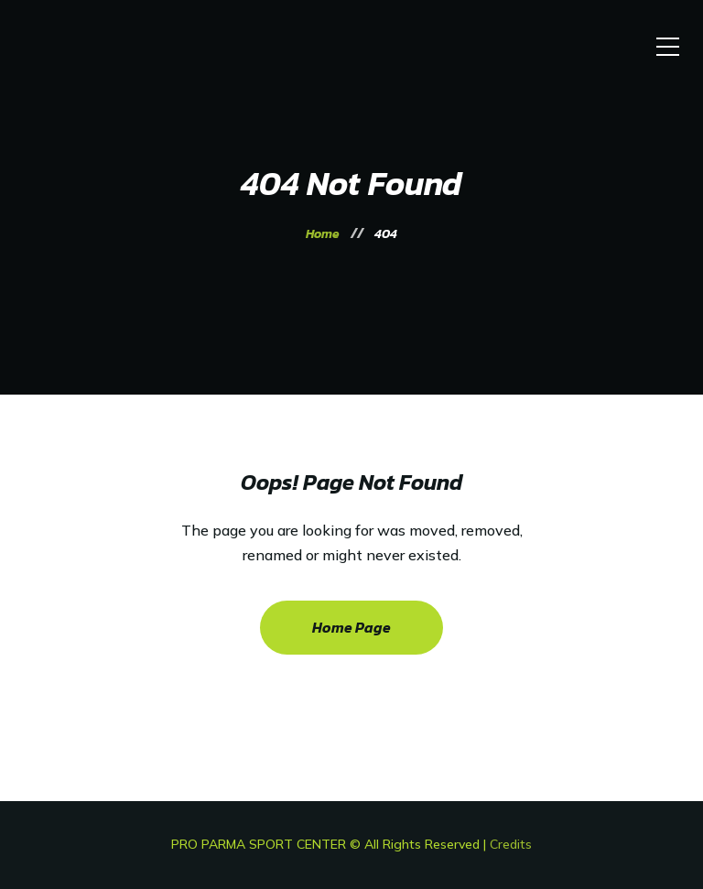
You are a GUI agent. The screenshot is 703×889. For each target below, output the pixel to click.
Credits (511, 844)
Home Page (351, 627)
